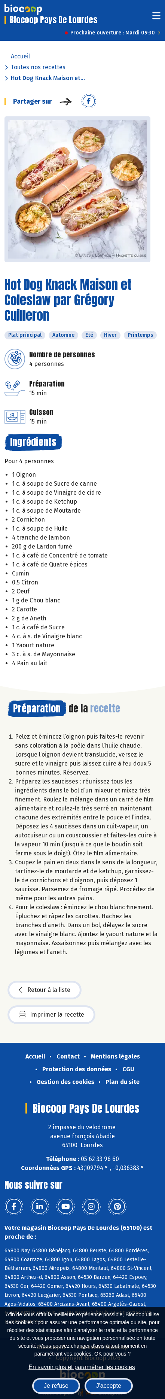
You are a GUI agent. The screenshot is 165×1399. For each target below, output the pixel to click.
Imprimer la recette (51, 1014)
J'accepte (108, 1386)
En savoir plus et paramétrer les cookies (81, 1367)
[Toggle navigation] (156, 18)
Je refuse (56, 1386)
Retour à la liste (44, 990)
